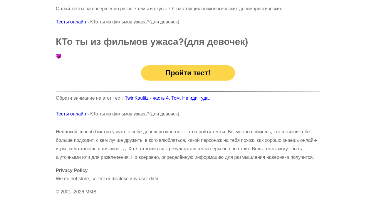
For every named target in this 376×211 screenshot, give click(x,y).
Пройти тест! (188, 73)
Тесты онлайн (71, 21)
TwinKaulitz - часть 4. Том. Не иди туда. (167, 98)
